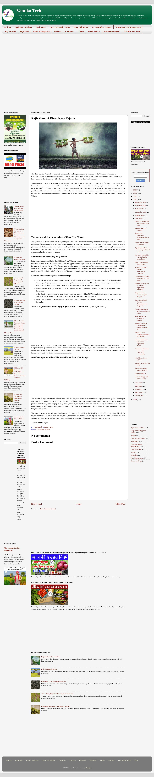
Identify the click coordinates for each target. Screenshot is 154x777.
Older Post (120, 504)
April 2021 (139, 389)
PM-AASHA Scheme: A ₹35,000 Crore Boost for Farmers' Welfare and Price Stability (15, 374)
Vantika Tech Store (132, 31)
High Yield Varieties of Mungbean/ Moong (55, 706)
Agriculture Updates (23, 27)
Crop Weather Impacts (101, 27)
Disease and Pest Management (128, 27)
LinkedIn (111, 760)
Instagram (93, 760)
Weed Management (137, 458)
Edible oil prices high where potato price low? (142, 223)
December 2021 (140, 202)
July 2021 (138, 218)
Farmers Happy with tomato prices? (141, 378)
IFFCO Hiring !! (140, 373)
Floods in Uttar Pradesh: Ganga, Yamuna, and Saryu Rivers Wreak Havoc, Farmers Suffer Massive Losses (14, 327)
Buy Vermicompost (112, 31)
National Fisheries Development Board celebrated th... (141, 326)
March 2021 (139, 392)
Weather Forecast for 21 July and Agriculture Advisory (142, 287)
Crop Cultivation (81, 27)
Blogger (88, 768)
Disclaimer (18, 760)
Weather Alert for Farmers (140, 229)
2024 (135, 190)
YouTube (73, 760)
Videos (81, 31)
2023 (135, 193)
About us (57, 31)
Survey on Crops (136, 461)
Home (79, 504)
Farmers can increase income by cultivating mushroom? (142, 352)
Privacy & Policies (32, 760)
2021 (135, 199)
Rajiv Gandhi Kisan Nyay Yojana (141, 263)
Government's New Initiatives (19, 418)
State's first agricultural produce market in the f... (142, 236)
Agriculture (41, 27)
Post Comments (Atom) (48, 509)
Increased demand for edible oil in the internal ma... (142, 257)
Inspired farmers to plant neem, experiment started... (141, 343)
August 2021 (139, 215)
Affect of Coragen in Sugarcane (142, 243)
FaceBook (82, 760)
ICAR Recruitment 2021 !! (141, 359)
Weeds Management (41, 31)
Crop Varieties (10, 31)
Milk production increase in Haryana (140, 318)
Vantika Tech (28, 10)
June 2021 (139, 383)
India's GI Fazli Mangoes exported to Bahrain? (142, 334)
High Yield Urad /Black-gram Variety (53, 681)
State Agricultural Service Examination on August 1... (141, 303)
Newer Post (36, 504)
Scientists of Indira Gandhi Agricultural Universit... (141, 270)
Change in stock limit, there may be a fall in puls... (142, 278)
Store (136, 760)
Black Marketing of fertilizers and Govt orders (142, 311)
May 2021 (139, 386)
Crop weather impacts (138, 438)
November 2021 (140, 205)
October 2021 (140, 209)
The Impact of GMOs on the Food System (19, 208)
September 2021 (140, 212)
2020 (135, 400)
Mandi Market (94, 31)
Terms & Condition (48, 760)
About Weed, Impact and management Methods (57, 694)
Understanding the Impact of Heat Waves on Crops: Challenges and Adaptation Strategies (14, 235)
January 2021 (140, 396)
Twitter (102, 760)
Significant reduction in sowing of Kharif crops (142, 250)
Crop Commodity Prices (60, 27)
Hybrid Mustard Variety (49, 669)
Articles (7, 27)
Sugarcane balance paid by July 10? (141, 369)
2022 (135, 196)
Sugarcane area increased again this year (141, 295)
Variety (133, 452)
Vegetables (24, 31)
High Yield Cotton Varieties (50, 657)
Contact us (69, 31)
